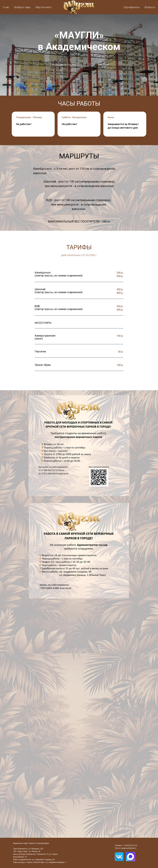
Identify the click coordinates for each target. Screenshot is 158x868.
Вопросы (150, 7)
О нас (6, 7)
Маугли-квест (43, 7)
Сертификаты (132, 7)
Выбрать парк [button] (22, 7)
